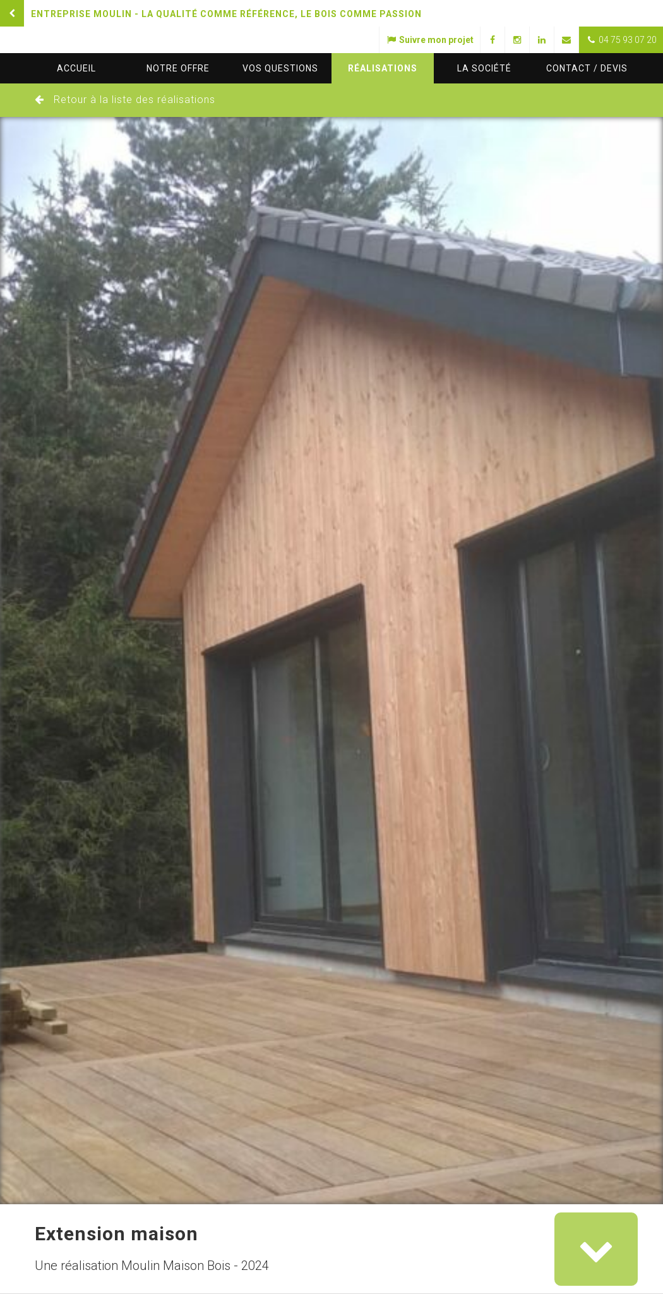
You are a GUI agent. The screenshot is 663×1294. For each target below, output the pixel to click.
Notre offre (178, 68)
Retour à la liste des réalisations (134, 100)
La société (484, 68)
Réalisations (382, 68)
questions (280, 68)
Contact (587, 68)
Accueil (76, 68)
